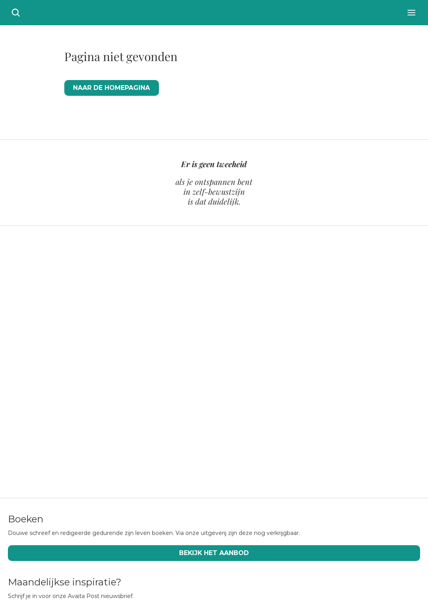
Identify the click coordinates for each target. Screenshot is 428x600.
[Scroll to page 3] (171, 417)
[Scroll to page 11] (234, 417)
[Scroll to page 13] (250, 417)
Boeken (164, 568)
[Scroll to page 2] (163, 417)
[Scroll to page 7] (202, 417)
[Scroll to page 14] (258, 417)
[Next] (412, 348)
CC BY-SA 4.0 (181, 590)
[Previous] (16, 348)
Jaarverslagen (313, 568)
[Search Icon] (412, 20)
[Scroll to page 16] (274, 417)
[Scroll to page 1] (154, 417)
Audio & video (311, 553)
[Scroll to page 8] (210, 417)
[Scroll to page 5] (187, 417)
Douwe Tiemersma (185, 553)
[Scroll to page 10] (226, 417)
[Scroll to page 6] (194, 417)
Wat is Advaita (44, 553)
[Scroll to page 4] (179, 417)
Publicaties (38, 568)
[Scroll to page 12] (242, 417)
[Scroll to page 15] (265, 417)
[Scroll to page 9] (218, 417)
